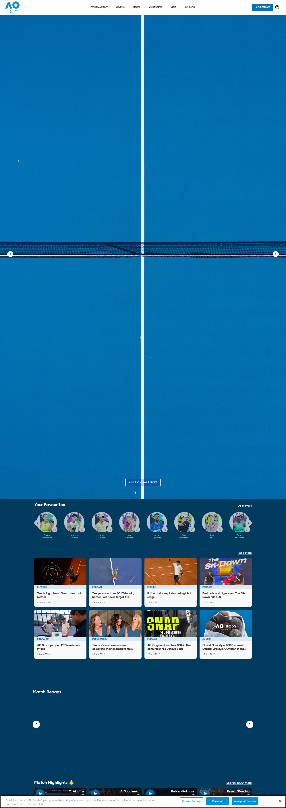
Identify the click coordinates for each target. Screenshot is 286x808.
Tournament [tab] (99, 7)
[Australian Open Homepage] (12, 7)
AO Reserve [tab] (155, 7)
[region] (143, 801)
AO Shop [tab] (189, 7)
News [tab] (136, 7)
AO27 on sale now (143, 482)
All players (245, 506)
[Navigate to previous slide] (37, 523)
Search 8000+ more (239, 783)
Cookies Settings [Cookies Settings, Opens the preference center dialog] (191, 801)
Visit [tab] (173, 7)
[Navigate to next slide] (249, 523)
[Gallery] (143, 525)
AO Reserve (263, 7)
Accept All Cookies (245, 801)
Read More (245, 553)
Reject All (217, 801)
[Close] (280, 801)
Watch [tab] (120, 7)
